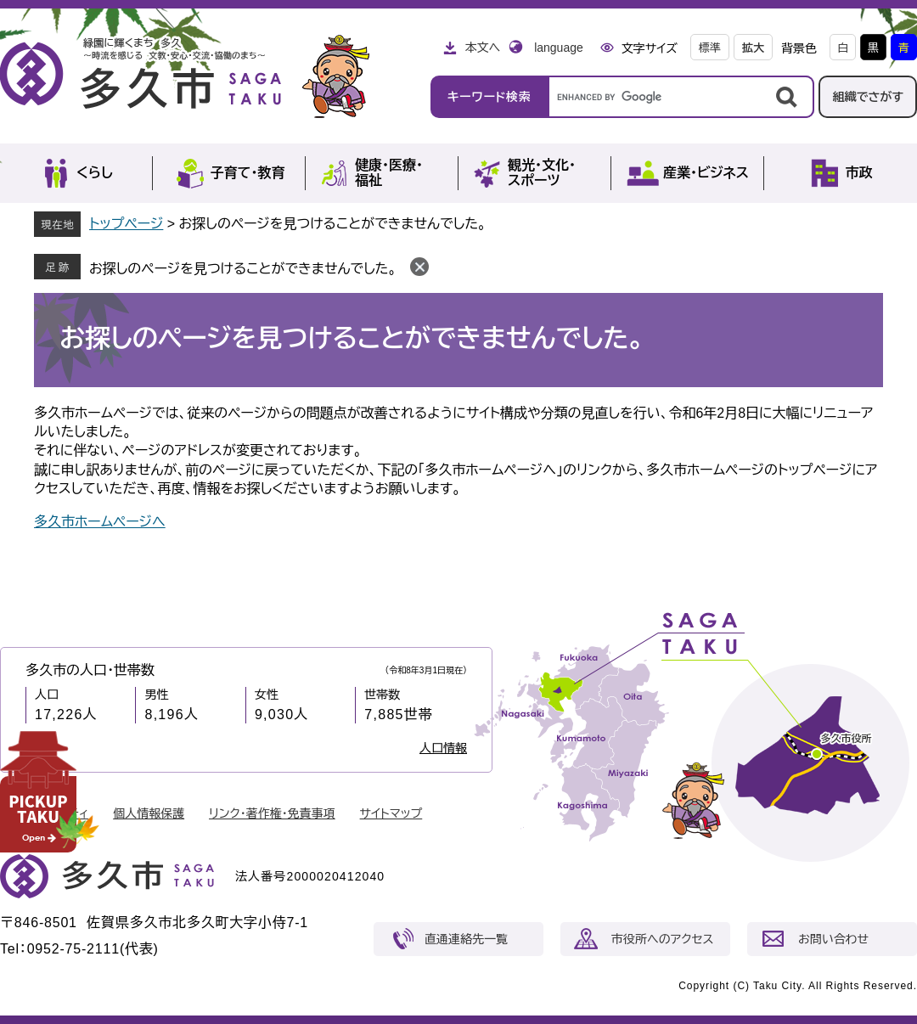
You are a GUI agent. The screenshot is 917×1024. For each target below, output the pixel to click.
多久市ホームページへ (100, 522)
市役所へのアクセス (662, 939)
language (558, 47)
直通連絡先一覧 (466, 939)
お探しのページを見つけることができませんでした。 (243, 269)
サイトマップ (391, 813)
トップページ (126, 224)
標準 (710, 48)
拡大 (753, 48)
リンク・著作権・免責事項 (272, 813)
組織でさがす (867, 97)
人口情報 (443, 748)
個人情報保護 (148, 813)
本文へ (482, 47)
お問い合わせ (833, 939)
